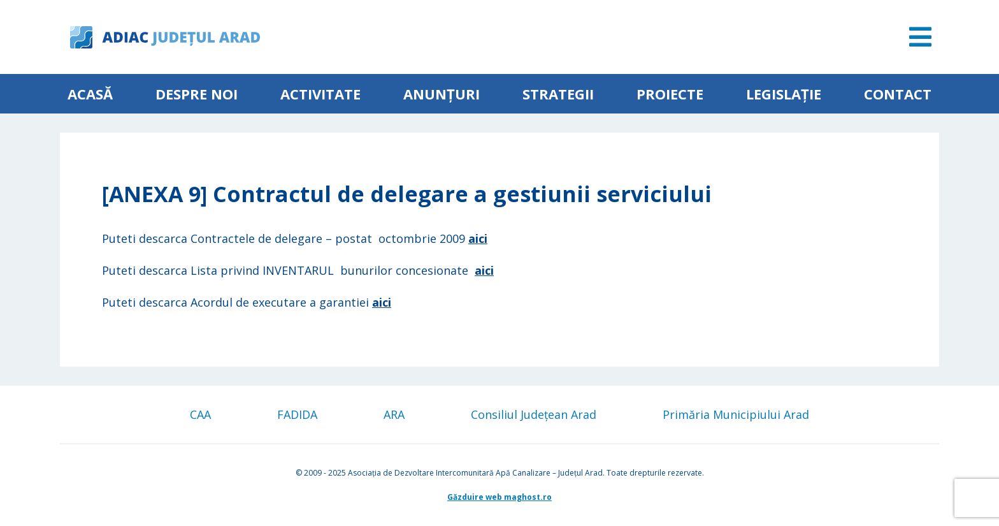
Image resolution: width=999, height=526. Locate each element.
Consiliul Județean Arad (533, 414)
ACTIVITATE (320, 93)
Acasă (90, 93)
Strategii (558, 93)
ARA (394, 414)
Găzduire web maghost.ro (499, 497)
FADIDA (297, 414)
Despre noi (196, 93)
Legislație (783, 93)
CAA (200, 414)
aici (477, 238)
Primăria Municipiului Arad (736, 414)
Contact (897, 93)
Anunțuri (441, 93)
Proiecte (669, 93)
